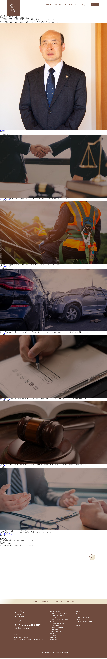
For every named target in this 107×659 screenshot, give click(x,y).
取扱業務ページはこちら (7, 536)
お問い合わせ (84, 4)
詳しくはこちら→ (5, 200)
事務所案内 (58, 4)
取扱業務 (48, 4)
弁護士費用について (70, 4)
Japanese (94, 4)
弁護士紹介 (3, 132)
